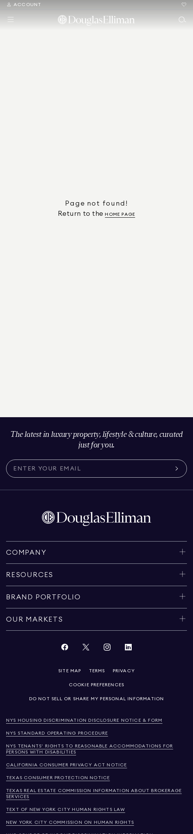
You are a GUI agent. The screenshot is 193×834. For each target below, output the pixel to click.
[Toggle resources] (96, 575)
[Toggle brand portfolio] (96, 597)
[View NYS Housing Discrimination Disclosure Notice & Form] (84, 720)
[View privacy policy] (124, 671)
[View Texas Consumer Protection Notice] (58, 778)
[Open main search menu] (182, 19)
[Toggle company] (96, 552)
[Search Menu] (23, 5)
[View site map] (69, 671)
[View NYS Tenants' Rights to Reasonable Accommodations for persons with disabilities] (96, 749)
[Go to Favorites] (184, 5)
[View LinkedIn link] (128, 649)
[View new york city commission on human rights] (70, 822)
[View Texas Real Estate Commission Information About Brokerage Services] (96, 794)
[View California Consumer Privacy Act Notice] (66, 765)
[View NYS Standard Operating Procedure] (57, 733)
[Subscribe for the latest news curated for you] (92, 468)
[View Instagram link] (107, 649)
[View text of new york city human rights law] (65, 809)
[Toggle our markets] (96, 619)
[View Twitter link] (85, 649)
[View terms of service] (97, 671)
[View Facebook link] (64, 649)
